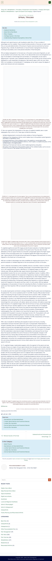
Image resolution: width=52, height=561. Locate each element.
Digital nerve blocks (6, 496)
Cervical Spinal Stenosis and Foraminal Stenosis (17, 425)
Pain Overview (5, 537)
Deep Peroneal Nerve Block (8, 491)
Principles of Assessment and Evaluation (26, 9)
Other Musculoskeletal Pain (8, 529)
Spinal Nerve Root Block (10, 32)
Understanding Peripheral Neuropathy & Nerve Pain (18, 38)
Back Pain (3, 521)
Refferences (4, 406)
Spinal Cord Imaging (36, 458)
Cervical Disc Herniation (10, 427)
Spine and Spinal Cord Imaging (24, 11)
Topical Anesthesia (6, 493)
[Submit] (49, 479)
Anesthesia (4, 499)
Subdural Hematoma (9, 30)
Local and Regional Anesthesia (9, 501)
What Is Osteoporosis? (7, 507)
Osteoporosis (4, 526)
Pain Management (6, 531)
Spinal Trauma (8, 444)
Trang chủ (3, 9)
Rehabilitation (11, 9)
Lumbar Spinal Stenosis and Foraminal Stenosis (16, 421)
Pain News (4, 534)
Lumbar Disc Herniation (10, 423)
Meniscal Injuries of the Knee (10, 435)
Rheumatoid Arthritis (6, 545)
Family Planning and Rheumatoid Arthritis (12, 512)
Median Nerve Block (6, 488)
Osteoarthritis (4, 510)
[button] (2, 2)
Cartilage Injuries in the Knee (12, 36)
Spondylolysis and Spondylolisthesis (13, 419)
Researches (4, 542)
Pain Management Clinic (32, 21)
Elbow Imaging (8, 34)
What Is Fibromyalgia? (7, 504)
